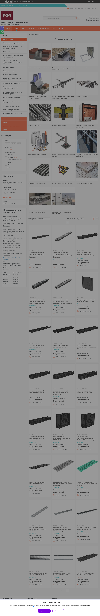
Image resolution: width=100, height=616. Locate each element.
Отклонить (58, 611)
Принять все (44, 611)
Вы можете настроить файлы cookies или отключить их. (49, 607)
